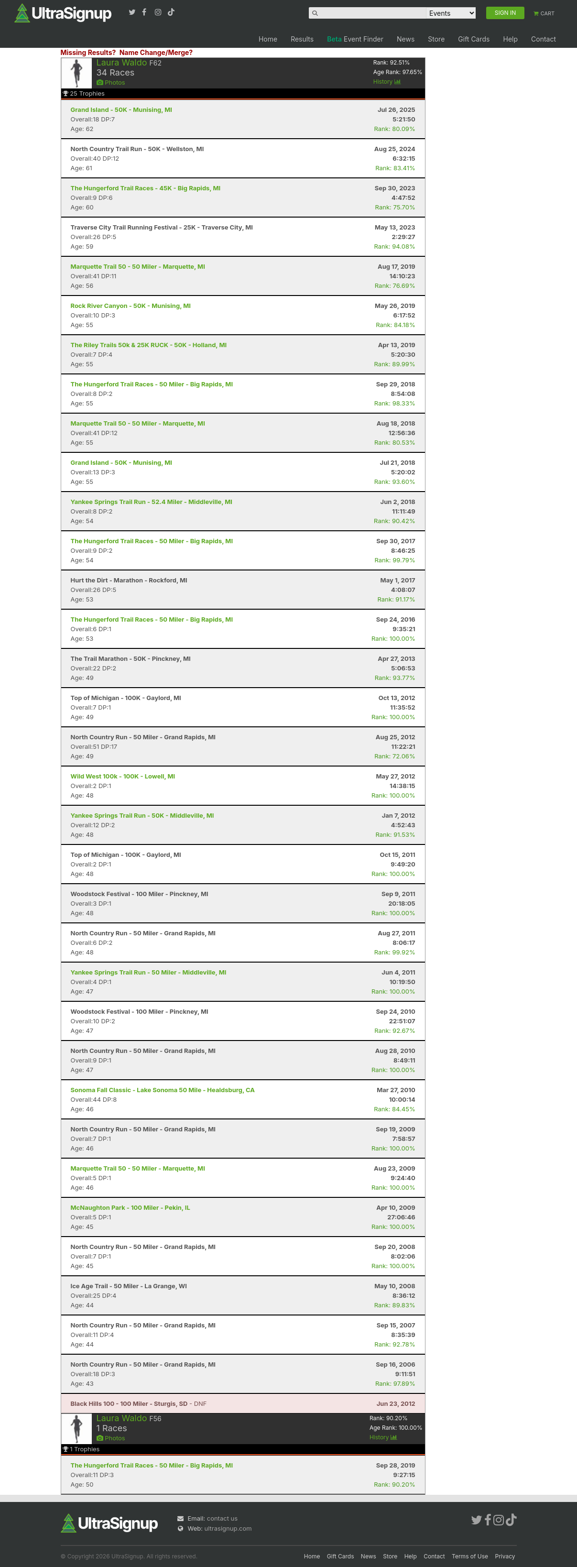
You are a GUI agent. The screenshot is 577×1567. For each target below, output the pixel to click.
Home (268, 39)
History (387, 81)
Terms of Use (470, 1556)
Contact (543, 39)
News (405, 39)
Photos (111, 82)
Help (510, 39)
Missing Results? (88, 52)
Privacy (505, 1556)
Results (302, 39)
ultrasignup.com (228, 1528)
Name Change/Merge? (156, 52)
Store (436, 39)
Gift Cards (474, 39)
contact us (222, 1518)
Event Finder (355, 39)
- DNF (139, 1403)
